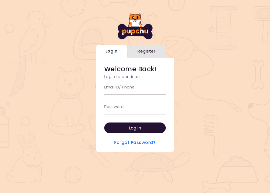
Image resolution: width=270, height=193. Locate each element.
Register (146, 51)
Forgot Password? (135, 142)
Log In (135, 128)
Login (112, 51)
